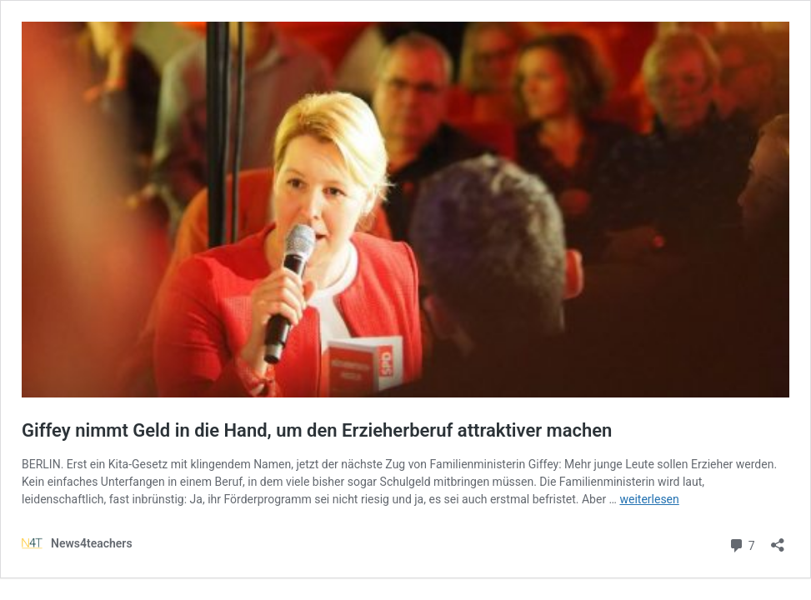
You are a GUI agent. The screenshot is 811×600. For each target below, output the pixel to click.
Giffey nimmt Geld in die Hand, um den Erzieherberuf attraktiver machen (317, 430)
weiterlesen (648, 499)
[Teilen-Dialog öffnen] (777, 539)
